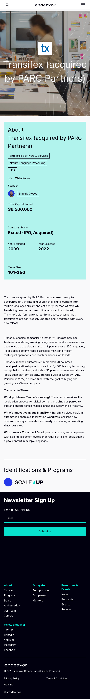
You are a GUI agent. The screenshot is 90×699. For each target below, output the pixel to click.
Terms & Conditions (57, 678)
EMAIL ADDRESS (17, 510)
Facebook (10, 650)
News (64, 594)
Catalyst (9, 590)
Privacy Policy (11, 678)
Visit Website (17, 178)
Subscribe (45, 531)
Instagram (10, 644)
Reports (66, 609)
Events (65, 604)
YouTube (9, 639)
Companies (39, 595)
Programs (10, 595)
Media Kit (9, 684)
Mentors (38, 600)
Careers (8, 615)
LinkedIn (9, 635)
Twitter (8, 629)
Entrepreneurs (41, 590)
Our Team (10, 610)
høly (19, 692)
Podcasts (67, 599)
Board (7, 600)
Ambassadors (12, 605)
